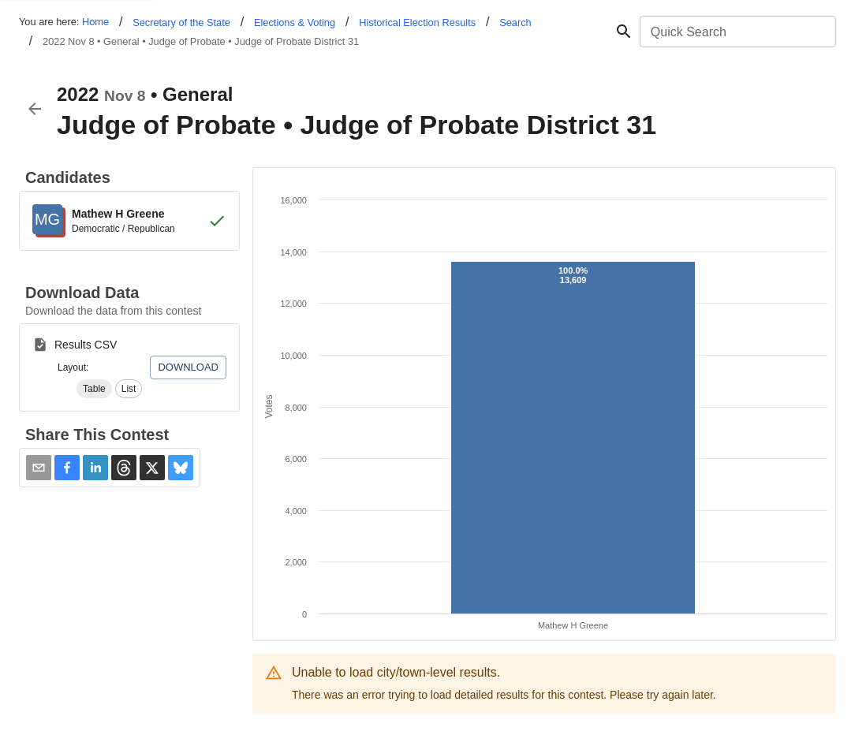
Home (95, 22)
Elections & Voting (294, 22)
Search (515, 22)
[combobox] (736, 32)
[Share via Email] (38, 467)
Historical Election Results (417, 22)
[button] (94, 388)
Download (188, 367)
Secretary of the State (181, 22)
